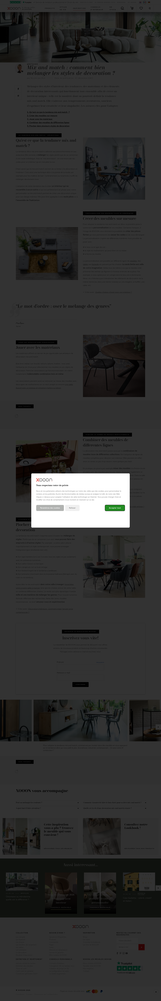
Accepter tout (115, 508)
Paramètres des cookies (50, 508)
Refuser (72, 508)
